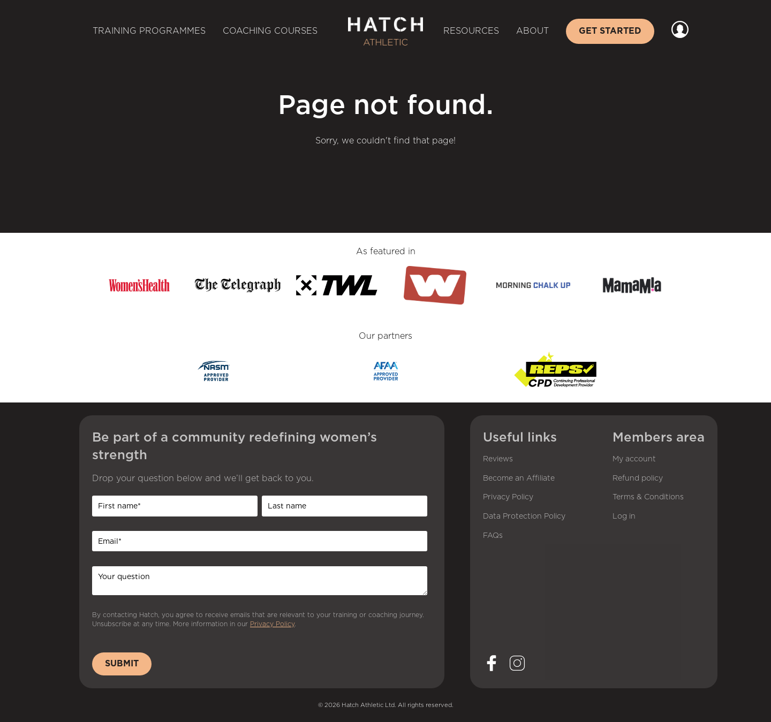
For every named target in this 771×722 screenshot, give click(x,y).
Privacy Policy (272, 624)
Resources (471, 31)
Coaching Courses (270, 31)
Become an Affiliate (519, 478)
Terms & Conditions (648, 497)
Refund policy (638, 478)
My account (634, 459)
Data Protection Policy (524, 516)
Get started (610, 31)
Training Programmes (149, 31)
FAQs (493, 535)
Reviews (498, 459)
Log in (624, 516)
